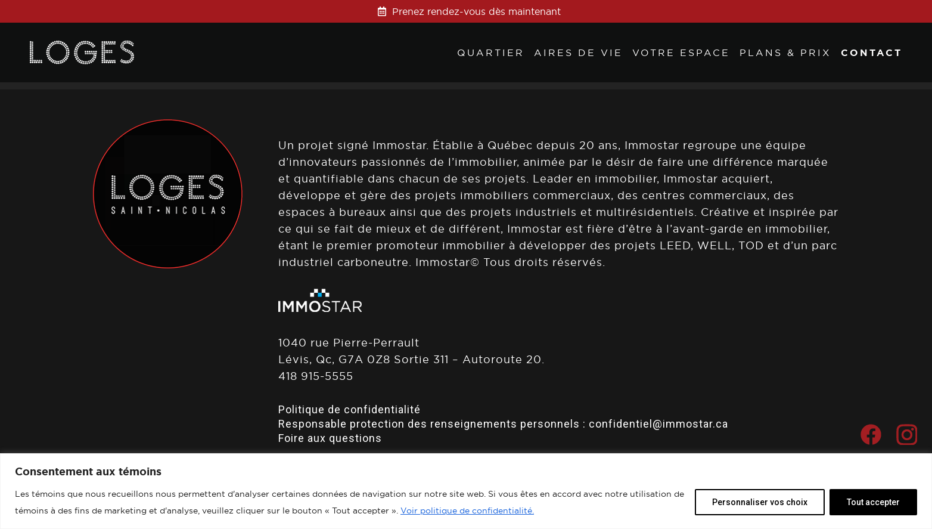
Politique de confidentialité (349, 409)
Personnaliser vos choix (759, 502)
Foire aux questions (330, 438)
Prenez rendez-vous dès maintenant (476, 11)
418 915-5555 (315, 376)
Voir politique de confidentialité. (467, 510)
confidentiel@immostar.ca (658, 423)
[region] (466, 491)
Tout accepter (873, 502)
